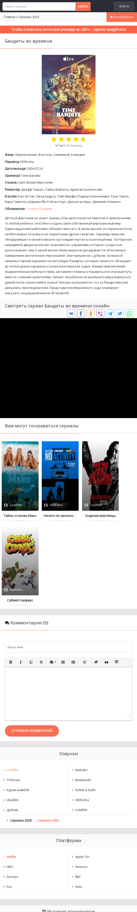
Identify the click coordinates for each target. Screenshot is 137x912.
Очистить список (68, 853)
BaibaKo (81, 685)
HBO (10, 782)
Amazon (81, 782)
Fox (9, 802)
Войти (124, 6)
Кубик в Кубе (85, 705)
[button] (10, 577)
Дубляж (12, 725)
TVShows (13, 695)
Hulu (78, 802)
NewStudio (83, 695)
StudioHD (62, 293)
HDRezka (27, 161)
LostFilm (12, 685)
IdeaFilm (13, 715)
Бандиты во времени (28, 840)
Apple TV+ (82, 772)
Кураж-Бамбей (18, 705)
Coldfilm (81, 725)
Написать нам (17, 903)
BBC (78, 792)
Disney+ (13, 792)
